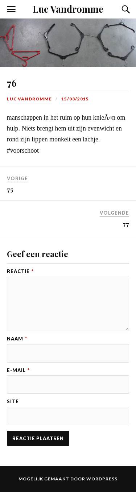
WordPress (102, 478)
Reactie (20, 271)
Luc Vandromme (68, 9)
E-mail (18, 370)
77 (126, 224)
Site (13, 401)
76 (12, 83)
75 (10, 189)
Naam (17, 338)
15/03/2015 (75, 99)
